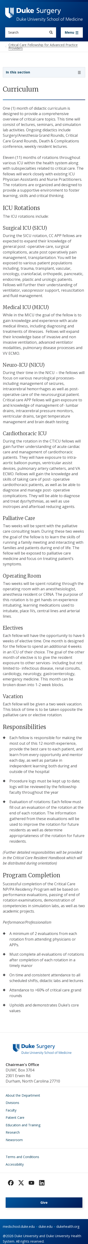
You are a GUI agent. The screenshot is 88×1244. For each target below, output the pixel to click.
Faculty (11, 1110)
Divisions (12, 1102)
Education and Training (23, 1125)
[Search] (51, 32)
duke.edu (45, 1226)
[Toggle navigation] (72, 32)
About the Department (23, 1095)
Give (44, 1202)
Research (13, 1132)
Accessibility (15, 1164)
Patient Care (15, 1117)
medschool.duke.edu (19, 1226)
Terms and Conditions (22, 1157)
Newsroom (14, 1140)
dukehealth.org (68, 1226)
